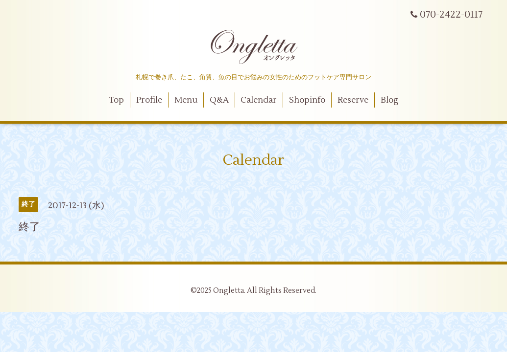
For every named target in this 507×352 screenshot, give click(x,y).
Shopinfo (307, 100)
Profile (149, 100)
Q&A (219, 100)
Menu (185, 100)
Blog (389, 100)
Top (116, 100)
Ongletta (228, 290)
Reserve (353, 100)
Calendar (259, 100)
